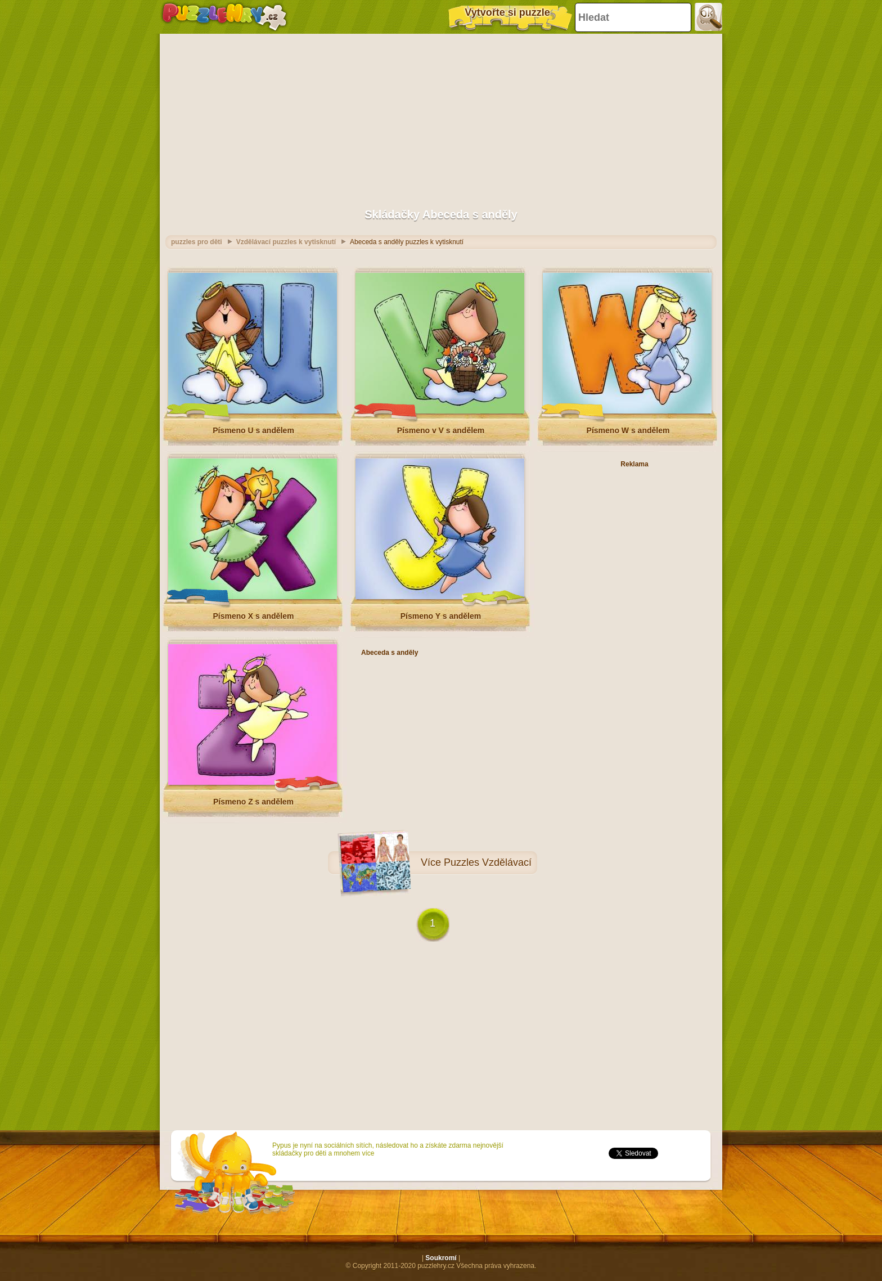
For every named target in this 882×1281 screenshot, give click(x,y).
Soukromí (440, 1258)
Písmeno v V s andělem (441, 430)
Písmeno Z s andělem (253, 801)
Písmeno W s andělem (628, 430)
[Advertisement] (441, 115)
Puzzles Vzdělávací (488, 862)
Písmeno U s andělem (253, 430)
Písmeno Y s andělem (440, 616)
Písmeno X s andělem (253, 616)
